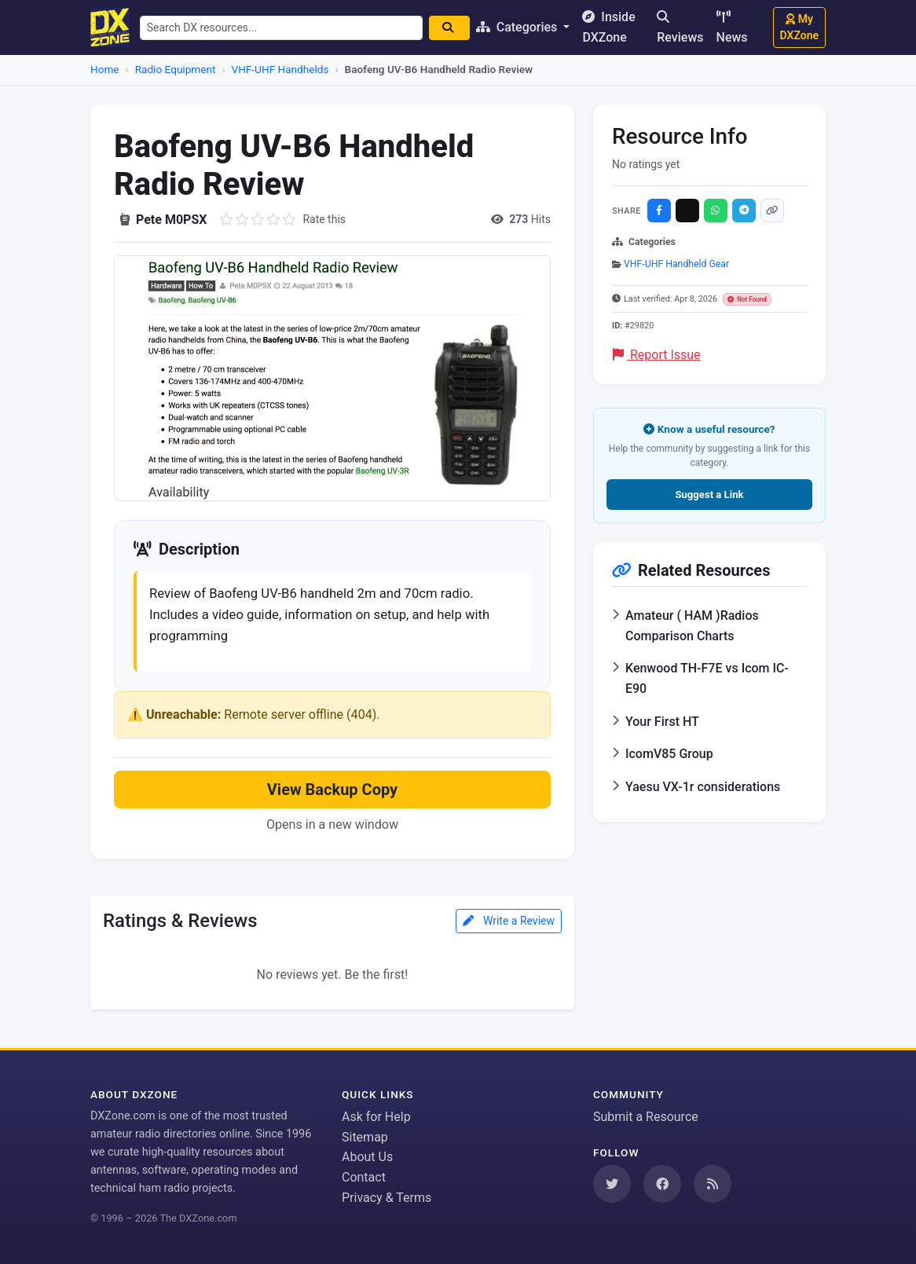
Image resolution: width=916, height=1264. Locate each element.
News (732, 27)
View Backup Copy (332, 795)
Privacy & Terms (386, 1197)
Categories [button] (527, 27)
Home (104, 69)
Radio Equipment (175, 69)
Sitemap (365, 1137)
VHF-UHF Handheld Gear (676, 263)
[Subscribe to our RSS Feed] (712, 1184)
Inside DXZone (618, 27)
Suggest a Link (709, 494)
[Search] (458, 28)
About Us (367, 1156)
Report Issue (657, 354)
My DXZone (799, 27)
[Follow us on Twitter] (612, 1184)
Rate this (324, 219)
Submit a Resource (645, 1116)
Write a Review (509, 927)
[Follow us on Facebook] (662, 1184)
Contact (364, 1177)
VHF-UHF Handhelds (280, 69)
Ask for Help (376, 1116)
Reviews (680, 27)
